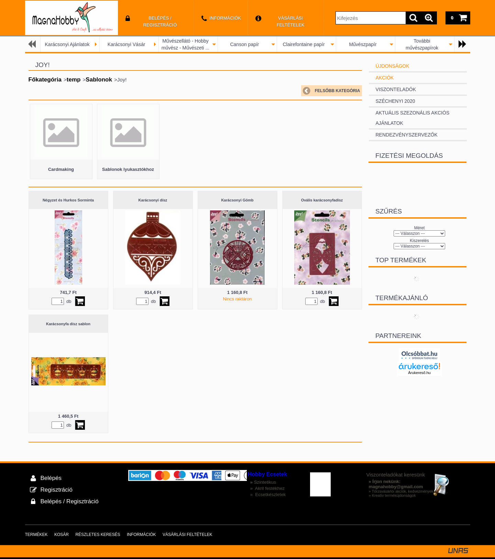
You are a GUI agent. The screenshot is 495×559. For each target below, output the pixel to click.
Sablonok (99, 79)
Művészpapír (362, 44)
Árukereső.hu (419, 373)
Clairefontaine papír (303, 44)
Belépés (51, 478)
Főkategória (45, 79)
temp (74, 79)
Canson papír (244, 44)
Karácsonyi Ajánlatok (67, 44)
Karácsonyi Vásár (126, 44)
